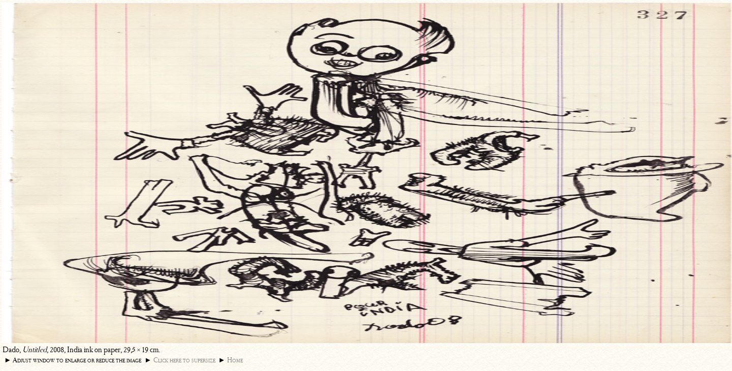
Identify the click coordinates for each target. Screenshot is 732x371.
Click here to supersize (184, 360)
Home (235, 360)
